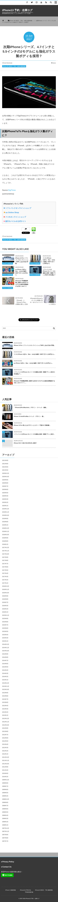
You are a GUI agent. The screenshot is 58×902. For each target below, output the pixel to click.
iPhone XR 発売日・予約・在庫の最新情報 (14, 66)
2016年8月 (5, 599)
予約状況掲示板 (29, 892)
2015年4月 (5, 634)
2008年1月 (5, 825)
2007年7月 (5, 841)
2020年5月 (5, 493)
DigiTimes (12, 190)
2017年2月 (5, 580)
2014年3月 (5, 673)
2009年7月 (5, 786)
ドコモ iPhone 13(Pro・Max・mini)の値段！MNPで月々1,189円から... (34, 354)
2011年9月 (5, 767)
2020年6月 (5, 489)
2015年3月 (5, 638)
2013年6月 (5, 702)
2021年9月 (5, 460)
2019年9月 (5, 518)
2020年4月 (5, 496)
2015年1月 (5, 641)
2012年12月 (5, 718)
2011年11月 (5, 760)
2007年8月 (5, 838)
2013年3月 (5, 709)
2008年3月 (5, 818)
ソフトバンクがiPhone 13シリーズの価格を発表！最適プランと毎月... (34, 434)
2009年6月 (5, 789)
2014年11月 (5, 647)
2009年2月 (5, 796)
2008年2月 (5, 822)
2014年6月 (5, 663)
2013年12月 (5, 683)
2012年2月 (5, 751)
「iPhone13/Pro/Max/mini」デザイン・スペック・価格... (30, 407)
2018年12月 (5, 528)
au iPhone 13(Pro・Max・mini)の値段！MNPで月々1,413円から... (33, 363)
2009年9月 (5, 783)
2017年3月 (5, 576)
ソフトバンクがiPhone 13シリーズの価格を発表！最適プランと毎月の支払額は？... (34, 373)
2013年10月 (5, 689)
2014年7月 (5, 660)
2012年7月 (5, 734)
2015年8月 (5, 622)
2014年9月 (5, 654)
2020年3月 (5, 499)
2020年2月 (5, 502)
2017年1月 (5, 583)
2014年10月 (5, 651)
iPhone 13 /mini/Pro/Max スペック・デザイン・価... (29, 416)
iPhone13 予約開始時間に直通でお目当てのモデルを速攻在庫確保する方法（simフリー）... (34, 382)
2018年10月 (5, 534)
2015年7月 (5, 625)
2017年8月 (5, 560)
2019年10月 (5, 515)
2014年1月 (5, 680)
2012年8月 (5, 731)
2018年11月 (5, 531)
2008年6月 (5, 809)
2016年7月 (5, 602)
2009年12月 (5, 780)
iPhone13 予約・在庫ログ (17, 10)
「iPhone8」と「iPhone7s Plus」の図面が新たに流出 (21, 302)
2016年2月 (5, 609)
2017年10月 (5, 554)
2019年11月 (5, 512)
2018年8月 (5, 541)
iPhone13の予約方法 (25, 890)
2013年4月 (5, 705)
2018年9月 (5, 538)
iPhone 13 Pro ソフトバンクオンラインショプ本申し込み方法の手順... (34, 345)
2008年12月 (5, 799)
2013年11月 (5, 686)
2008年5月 (5, 812)
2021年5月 (5, 470)
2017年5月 (5, 570)
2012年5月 (5, 741)
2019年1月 (5, 525)
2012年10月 (5, 725)
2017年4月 (5, 573)
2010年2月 (5, 776)
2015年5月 (5, 631)
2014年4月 (5, 670)
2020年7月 (5, 486)
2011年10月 (5, 763)
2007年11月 (5, 831)
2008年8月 (5, 802)
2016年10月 (5, 592)
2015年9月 (5, 618)
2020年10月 (5, 476)
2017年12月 (5, 547)
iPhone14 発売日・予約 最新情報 (44, 890)
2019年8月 (5, 521)
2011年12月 (5, 757)
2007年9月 (5, 834)
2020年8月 (5, 483)
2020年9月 (5, 480)
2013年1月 (5, 715)
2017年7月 (5, 563)
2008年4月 (5, 815)
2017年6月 (5, 567)
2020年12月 (5, 473)
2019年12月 (5, 509)
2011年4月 (5, 770)
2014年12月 (5, 644)
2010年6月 (5, 773)
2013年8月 (5, 696)
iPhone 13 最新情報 (7, 263)
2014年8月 (5, 657)
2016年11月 (5, 589)
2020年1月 (5, 505)
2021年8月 (5, 463)
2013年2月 (5, 712)
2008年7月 (5, 805)
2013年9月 (5, 692)
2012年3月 (5, 747)
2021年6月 (5, 467)
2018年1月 (5, 544)
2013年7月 (5, 699)
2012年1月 (5, 754)
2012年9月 (5, 728)
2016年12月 (5, 586)
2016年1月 (5, 612)
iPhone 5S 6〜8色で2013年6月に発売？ (25, 443)
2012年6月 (5, 738)
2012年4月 (5, 744)
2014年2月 (5, 676)
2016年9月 (5, 596)
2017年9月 (5, 557)
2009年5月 (5, 792)
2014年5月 (5, 667)
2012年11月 (5, 722)
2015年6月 (5, 628)
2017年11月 (5, 551)
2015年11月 (5, 615)
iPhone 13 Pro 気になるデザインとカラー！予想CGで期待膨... (32, 425)
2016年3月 (5, 605)
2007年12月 (5, 828)
